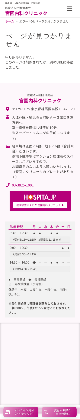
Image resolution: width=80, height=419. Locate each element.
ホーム (9, 21)
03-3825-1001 (23, 185)
